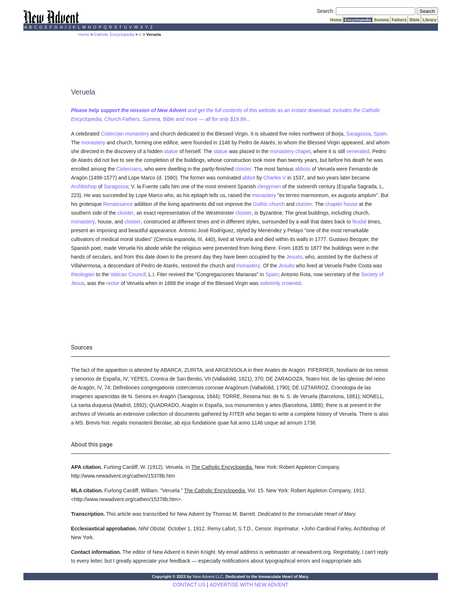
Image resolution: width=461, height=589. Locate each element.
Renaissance (118, 204)
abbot (248, 178)
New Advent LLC (208, 576)
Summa (381, 20)
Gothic (260, 204)
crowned (291, 283)
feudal (359, 222)
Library (429, 20)
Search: (325, 11)
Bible (414, 20)
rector (113, 283)
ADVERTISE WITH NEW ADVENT (249, 585)
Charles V (274, 178)
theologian (83, 274)
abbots (302, 169)
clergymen (269, 186)
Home (335, 20)
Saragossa (358, 134)
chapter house (341, 204)
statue (171, 151)
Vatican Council (127, 274)
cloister (243, 169)
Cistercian (112, 134)
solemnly (270, 283)
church (277, 204)
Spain (380, 134)
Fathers (399, 20)
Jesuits (294, 257)
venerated (357, 151)
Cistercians (129, 169)
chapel (302, 151)
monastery (137, 134)
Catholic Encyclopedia (114, 34)
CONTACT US (189, 585)
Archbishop (84, 186)
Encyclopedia (358, 20)
